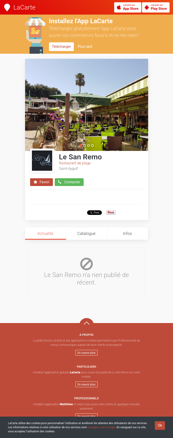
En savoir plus (86, 352)
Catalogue (86, 233)
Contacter (69, 182)
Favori (41, 182)
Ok (160, 425)
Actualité (45, 233)
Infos (127, 233)
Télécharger (61, 46)
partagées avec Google (101, 427)
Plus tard (85, 46)
